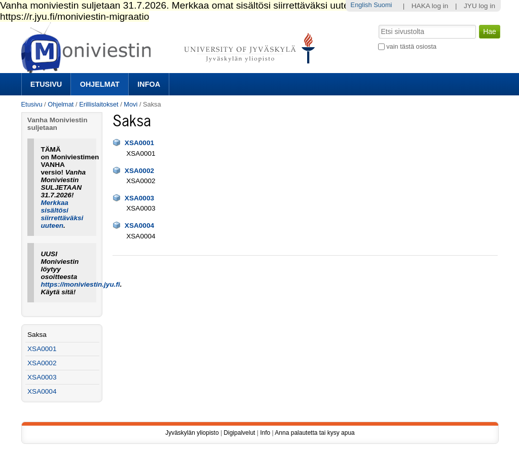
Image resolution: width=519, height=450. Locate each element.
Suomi (383, 5)
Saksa (37, 334)
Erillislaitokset (99, 104)
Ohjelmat (100, 84)
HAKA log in (430, 6)
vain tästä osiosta (411, 46)
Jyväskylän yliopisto (191, 432)
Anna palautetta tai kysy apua (314, 432)
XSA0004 (139, 225)
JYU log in (479, 6)
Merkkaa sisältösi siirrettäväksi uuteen (62, 214)
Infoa (148, 84)
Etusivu (46, 84)
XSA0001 (139, 143)
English (361, 5)
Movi (130, 104)
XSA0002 (139, 171)
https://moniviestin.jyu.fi (80, 284)
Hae (377, 23)
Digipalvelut (239, 432)
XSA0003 (139, 198)
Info (265, 432)
